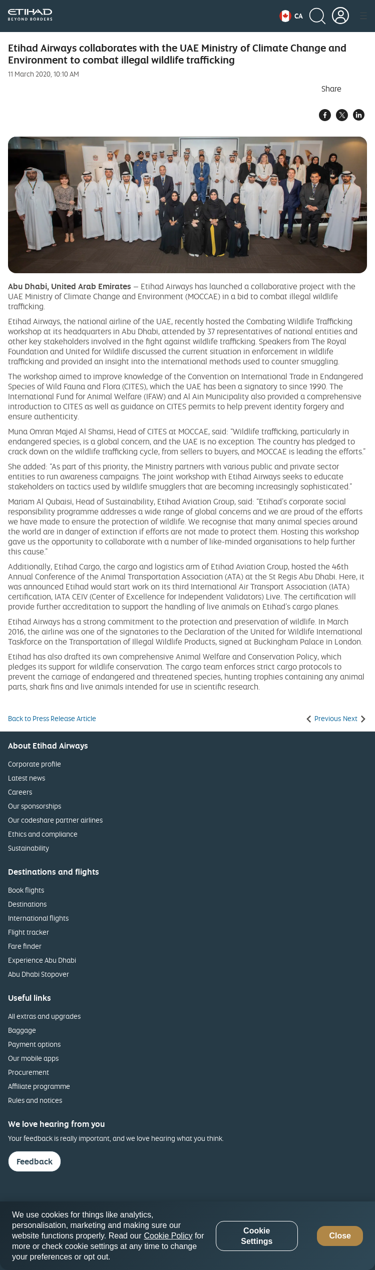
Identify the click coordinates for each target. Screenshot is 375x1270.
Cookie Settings (256, 1235)
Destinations (27, 904)
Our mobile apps (33, 1058)
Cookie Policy (168, 1235)
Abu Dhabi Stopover (38, 974)
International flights (38, 918)
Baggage (22, 1030)
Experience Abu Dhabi (42, 960)
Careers (20, 792)
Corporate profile (34, 764)
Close (340, 1235)
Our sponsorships (34, 806)
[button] (291, 16)
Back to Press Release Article (52, 718)
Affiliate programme (39, 1086)
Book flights (26, 890)
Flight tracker (28, 932)
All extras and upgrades (44, 1016)
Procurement (28, 1072)
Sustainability (28, 848)
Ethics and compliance (43, 834)
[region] (187, 1235)
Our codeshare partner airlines (55, 820)
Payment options (34, 1044)
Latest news (26, 778)
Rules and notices (35, 1100)
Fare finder (25, 946)
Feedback (35, 1161)
